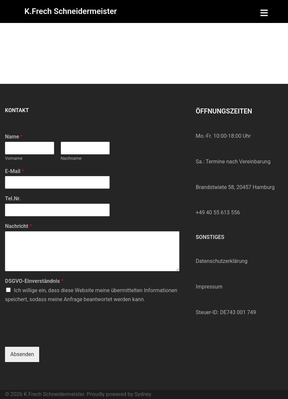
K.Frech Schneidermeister (71, 11)
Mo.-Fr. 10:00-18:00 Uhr (223, 136)
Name (14, 136)
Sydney (143, 394)
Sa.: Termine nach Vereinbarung (233, 161)
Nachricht (18, 226)
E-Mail (14, 171)
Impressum (209, 287)
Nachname (71, 158)
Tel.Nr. (13, 198)
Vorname (13, 158)
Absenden (22, 354)
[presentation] (55, 336)
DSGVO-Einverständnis (34, 281)
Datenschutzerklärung (221, 261)
